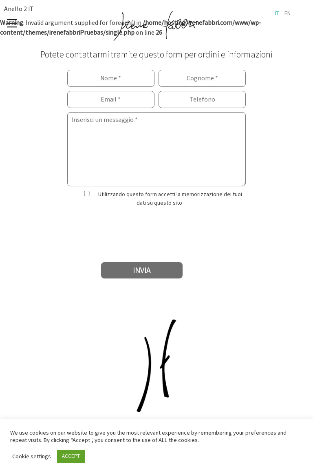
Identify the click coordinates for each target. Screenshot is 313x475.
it (277, 13)
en (287, 13)
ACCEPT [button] (71, 456)
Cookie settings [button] (31, 456)
